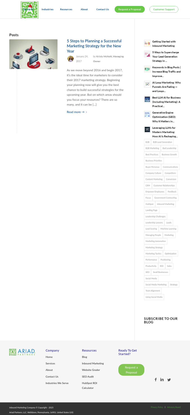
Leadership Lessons (154, 222)
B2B (148, 142)
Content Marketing (154, 179)
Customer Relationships (164, 185)
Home (49, 356)
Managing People (153, 235)
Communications (170, 167)
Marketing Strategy (154, 247)
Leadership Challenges (156, 216)
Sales (169, 266)
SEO (148, 272)
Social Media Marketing (156, 284)
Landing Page (152, 210)
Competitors (170, 173)
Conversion (171, 179)
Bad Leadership (169, 148)
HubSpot (150, 204)
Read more (77, 112)
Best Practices (152, 154)
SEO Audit (88, 376)
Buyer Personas (153, 167)
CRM (148, 185)
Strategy (174, 284)
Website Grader (91, 369)
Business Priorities (154, 160)
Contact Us (52, 376)
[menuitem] (29, 9)
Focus (148, 197)
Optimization (170, 253)
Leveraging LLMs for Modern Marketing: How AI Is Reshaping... (165, 132)
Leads (168, 222)
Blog (84, 356)
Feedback (172, 191)
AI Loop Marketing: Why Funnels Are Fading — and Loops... (166, 87)
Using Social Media (154, 297)
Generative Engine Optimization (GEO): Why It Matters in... (164, 117)
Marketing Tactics (153, 253)
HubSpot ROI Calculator (89, 385)
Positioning (165, 259)
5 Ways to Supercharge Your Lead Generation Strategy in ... (165, 56)
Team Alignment (153, 290)
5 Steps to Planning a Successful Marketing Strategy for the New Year (94, 45)
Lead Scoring (151, 228)
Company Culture (153, 173)
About (49, 369)
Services (50, 363)
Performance (151, 259)
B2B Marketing (152, 148)
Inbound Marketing (165, 204)
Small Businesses (160, 272)
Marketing (169, 235)
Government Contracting (165, 197)
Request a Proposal (131, 369)
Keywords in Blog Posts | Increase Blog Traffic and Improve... (166, 71)
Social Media (151, 278)
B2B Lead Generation (162, 142)
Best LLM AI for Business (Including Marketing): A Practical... (166, 102)
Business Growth (169, 154)
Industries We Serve (57, 383)
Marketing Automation (156, 241)
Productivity (151, 266)
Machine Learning (168, 228)
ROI (161, 266)
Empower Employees (155, 191)
